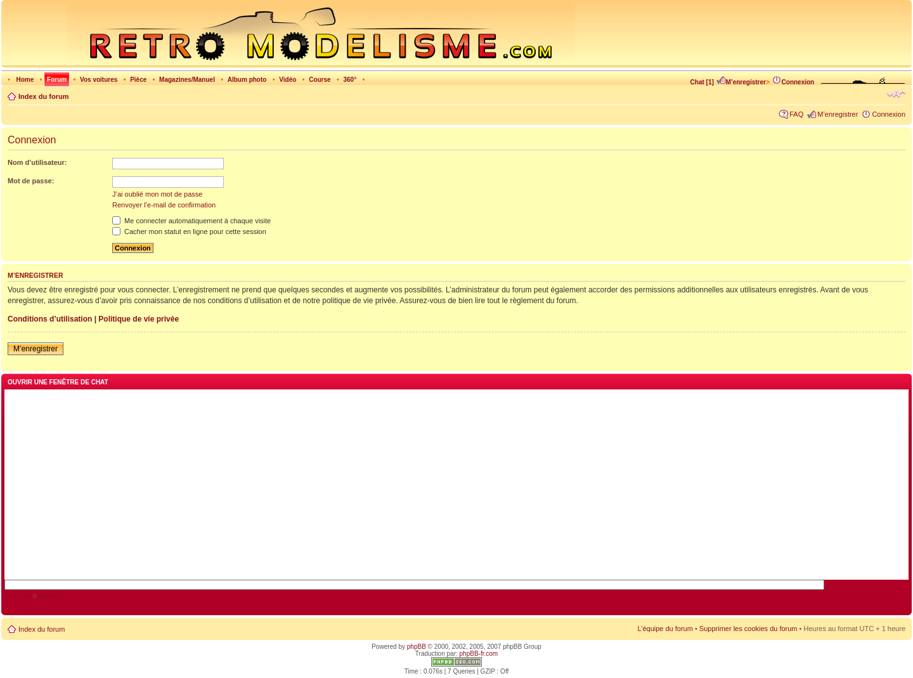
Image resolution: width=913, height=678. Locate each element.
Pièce (138, 79)
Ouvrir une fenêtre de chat (58, 382)
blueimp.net (52, 596)
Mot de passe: (31, 181)
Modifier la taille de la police (896, 94)
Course (319, 79)
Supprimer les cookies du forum (748, 628)
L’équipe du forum (664, 628)
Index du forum (43, 96)
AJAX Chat (17, 596)
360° (349, 79)
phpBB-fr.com (479, 653)
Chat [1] (702, 82)
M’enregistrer (741, 82)
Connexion (793, 82)
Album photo (247, 79)
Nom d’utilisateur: (37, 162)
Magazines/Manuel (187, 79)
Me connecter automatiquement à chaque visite (191, 221)
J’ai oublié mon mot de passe (157, 194)
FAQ (796, 114)
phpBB (416, 646)
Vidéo (287, 79)
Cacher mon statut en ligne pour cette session (189, 231)
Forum (57, 79)
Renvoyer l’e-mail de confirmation (164, 205)
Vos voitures (98, 79)
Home (25, 79)
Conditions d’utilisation (50, 319)
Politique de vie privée (138, 319)
